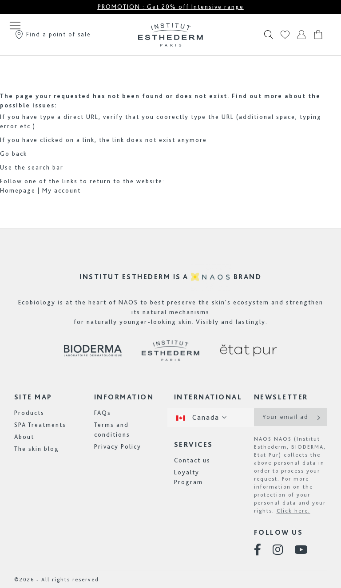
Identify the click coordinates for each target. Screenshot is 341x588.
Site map (33, 397)
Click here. (293, 511)
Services (193, 444)
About (24, 436)
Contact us (192, 460)
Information (124, 397)
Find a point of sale (52, 34)
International (208, 397)
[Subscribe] (317, 417)
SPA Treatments (40, 424)
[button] (210, 417)
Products (29, 412)
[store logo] (170, 35)
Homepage (18, 190)
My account (61, 190)
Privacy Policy (117, 446)
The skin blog (36, 448)
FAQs (102, 412)
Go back (13, 153)
